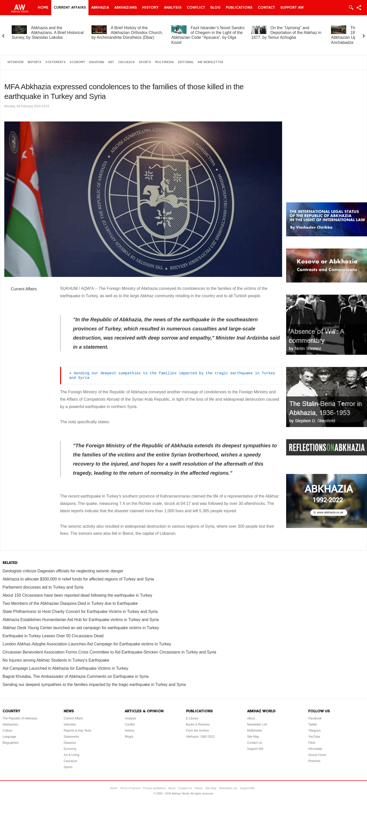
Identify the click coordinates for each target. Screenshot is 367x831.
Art (111, 62)
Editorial (186, 62)
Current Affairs (70, 7)
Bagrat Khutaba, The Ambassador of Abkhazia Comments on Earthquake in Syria (76, 676)
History (150, 7)
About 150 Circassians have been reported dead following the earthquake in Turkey (77, 595)
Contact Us (254, 743)
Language (9, 736)
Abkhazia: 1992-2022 (200, 736)
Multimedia (164, 62)
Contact (266, 7)
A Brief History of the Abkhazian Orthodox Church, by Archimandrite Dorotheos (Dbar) (127, 33)
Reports (34, 62)
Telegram (314, 730)
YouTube (314, 736)
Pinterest (314, 761)
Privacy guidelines (154, 788)
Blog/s (129, 736)
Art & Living (71, 755)
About (251, 718)
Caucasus (126, 62)
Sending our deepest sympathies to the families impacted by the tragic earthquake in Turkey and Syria (94, 684)
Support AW (292, 7)
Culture (7, 730)
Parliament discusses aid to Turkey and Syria (43, 587)
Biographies (11, 743)
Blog (215, 7)
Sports (145, 62)
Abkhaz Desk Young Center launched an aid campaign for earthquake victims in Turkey (81, 628)
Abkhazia (100, 7)
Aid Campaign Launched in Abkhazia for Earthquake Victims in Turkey (65, 668)
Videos (198, 788)
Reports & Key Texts (77, 730)
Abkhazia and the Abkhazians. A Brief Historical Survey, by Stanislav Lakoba (48, 33)
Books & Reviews (198, 724)
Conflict (196, 7)
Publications (239, 7)
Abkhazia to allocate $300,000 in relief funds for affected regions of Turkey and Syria (78, 579)
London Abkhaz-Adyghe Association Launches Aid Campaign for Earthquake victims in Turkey (87, 644)
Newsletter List (257, 724)
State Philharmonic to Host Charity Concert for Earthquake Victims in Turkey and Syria (80, 611)
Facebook (315, 718)
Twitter (312, 724)
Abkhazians (125, 7)
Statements (55, 62)
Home (43, 7)
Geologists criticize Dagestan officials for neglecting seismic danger (63, 571)
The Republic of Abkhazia (20, 718)
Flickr (312, 743)
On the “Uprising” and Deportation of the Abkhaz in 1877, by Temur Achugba (286, 33)
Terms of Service (130, 788)
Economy (77, 62)
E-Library (192, 718)
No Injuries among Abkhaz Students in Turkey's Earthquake (56, 660)
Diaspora (96, 62)
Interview (15, 62)
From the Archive (197, 730)
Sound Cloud (317, 755)
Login (351, 7)
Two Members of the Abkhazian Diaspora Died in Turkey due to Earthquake (70, 603)
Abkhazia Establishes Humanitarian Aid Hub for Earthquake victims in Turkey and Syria (81, 619)
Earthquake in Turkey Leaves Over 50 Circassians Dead (53, 636)
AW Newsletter (210, 62)
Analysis (172, 7)
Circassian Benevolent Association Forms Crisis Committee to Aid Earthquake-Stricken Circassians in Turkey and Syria (109, 652)
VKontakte (315, 749)
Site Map (253, 736)
